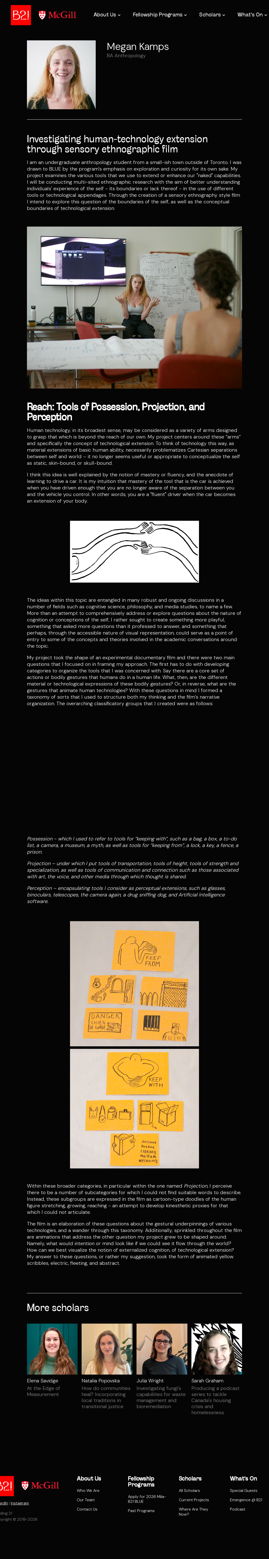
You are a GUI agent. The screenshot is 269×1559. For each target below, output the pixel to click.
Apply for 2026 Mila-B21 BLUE (147, 1499)
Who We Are (88, 1490)
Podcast (237, 1509)
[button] (106, 15)
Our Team (86, 1499)
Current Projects (194, 1499)
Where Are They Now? (193, 1511)
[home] (21, 15)
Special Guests (243, 1490)
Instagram (20, 1503)
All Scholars (189, 1490)
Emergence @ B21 (246, 1499)
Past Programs (141, 1510)
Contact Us (87, 1509)
